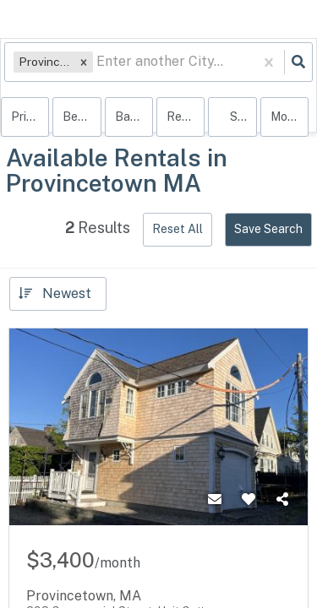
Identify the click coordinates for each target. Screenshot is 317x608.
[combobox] (98, 62)
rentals (186, 116)
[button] (83, 62)
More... (289, 116)
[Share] (282, 500)
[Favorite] (248, 500)
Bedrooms (82, 116)
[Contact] (215, 500)
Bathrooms (134, 116)
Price (25, 116)
